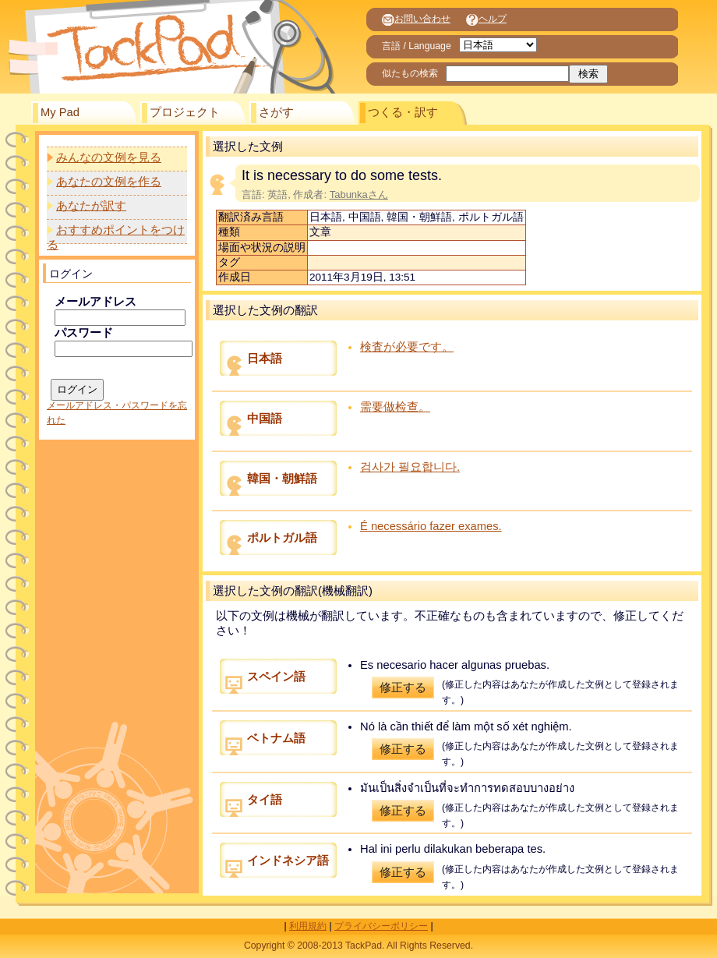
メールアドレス (95, 301)
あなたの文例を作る (108, 181)
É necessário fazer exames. (431, 526)
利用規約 (308, 926)
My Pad (60, 112)
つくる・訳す (403, 112)
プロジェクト (185, 112)
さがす (276, 112)
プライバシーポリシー (381, 926)
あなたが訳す (91, 206)
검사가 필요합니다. (410, 467)
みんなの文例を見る (108, 157)
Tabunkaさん (359, 194)
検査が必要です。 (407, 347)
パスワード (84, 333)
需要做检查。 (395, 407)
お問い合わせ (416, 18)
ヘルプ (486, 18)
